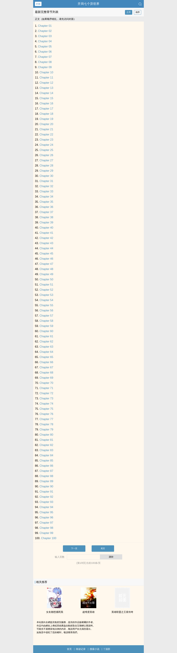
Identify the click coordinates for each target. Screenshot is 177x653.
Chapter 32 (46, 186)
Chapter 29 (46, 170)
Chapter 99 (46, 533)
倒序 (138, 12)
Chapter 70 (46, 382)
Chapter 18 (46, 113)
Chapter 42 (46, 238)
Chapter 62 (46, 341)
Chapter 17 (46, 108)
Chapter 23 (46, 139)
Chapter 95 (46, 512)
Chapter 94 (46, 507)
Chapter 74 (46, 403)
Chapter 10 (46, 72)
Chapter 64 (46, 351)
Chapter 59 (46, 326)
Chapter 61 (46, 336)
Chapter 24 (46, 144)
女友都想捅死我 (54, 612)
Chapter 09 (45, 67)
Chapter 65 (46, 357)
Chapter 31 (46, 181)
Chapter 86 (46, 465)
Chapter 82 (46, 445)
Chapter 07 (45, 56)
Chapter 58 (46, 320)
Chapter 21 (46, 129)
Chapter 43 (46, 243)
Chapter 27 (46, 160)
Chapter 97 (46, 522)
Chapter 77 (46, 419)
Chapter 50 (46, 279)
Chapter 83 (46, 450)
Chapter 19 (46, 118)
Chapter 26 (46, 155)
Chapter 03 (45, 36)
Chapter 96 (46, 517)
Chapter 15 (46, 98)
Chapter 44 (46, 248)
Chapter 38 (46, 217)
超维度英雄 (88, 612)
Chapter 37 (46, 212)
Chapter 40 (46, 227)
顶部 (107, 649)
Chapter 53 (46, 294)
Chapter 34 (46, 196)
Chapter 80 (46, 434)
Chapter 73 (46, 398)
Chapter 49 (46, 274)
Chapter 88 (46, 476)
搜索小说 (94, 649)
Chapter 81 (46, 439)
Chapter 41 (46, 232)
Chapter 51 (46, 284)
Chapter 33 (46, 191)
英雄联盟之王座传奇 (122, 612)
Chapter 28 (46, 165)
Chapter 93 (46, 501)
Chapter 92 (46, 496)
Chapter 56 (46, 310)
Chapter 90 (46, 486)
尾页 (103, 548)
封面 (38, 4)
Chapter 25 (46, 150)
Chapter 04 (45, 41)
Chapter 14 (46, 93)
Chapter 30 (46, 175)
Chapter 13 (46, 87)
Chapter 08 (45, 62)
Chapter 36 (46, 206)
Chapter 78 (46, 424)
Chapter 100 (48, 538)
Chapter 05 (45, 46)
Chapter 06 (45, 51)
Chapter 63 (46, 346)
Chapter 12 (46, 82)
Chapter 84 (46, 455)
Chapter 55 (46, 305)
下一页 (74, 548)
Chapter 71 (46, 388)
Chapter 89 (46, 481)
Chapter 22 (46, 134)
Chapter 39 (46, 222)
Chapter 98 (46, 527)
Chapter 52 (46, 289)
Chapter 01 (45, 25)
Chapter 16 (46, 103)
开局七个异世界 (88, 4)
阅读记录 (81, 649)
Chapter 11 (46, 77)
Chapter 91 (46, 491)
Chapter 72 (46, 393)
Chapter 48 (46, 269)
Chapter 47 (46, 263)
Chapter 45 (46, 253)
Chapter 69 (46, 377)
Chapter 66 (46, 362)
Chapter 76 (46, 414)
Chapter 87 (46, 470)
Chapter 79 (46, 429)
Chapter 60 (46, 331)
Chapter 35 (46, 201)
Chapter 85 (46, 460)
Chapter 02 (45, 31)
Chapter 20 (46, 124)
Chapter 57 (46, 315)
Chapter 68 (46, 372)
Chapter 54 (46, 300)
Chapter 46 (46, 258)
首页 (69, 649)
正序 (129, 12)
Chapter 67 (46, 367)
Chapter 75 (46, 408)
